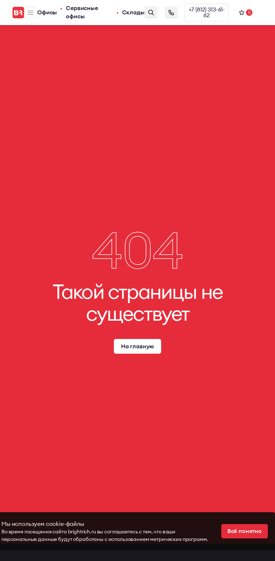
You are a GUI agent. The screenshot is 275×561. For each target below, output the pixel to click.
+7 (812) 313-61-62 (207, 12)
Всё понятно (244, 531)
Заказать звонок (171, 12)
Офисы (47, 12)
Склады (133, 12)
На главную (137, 346)
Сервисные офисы (82, 12)
